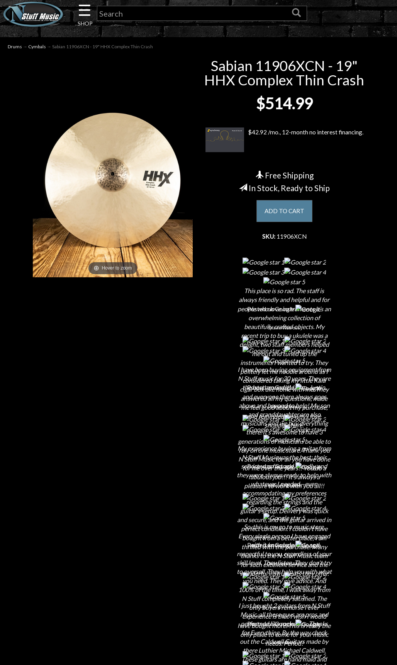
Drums (15, 47)
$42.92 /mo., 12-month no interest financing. (284, 140)
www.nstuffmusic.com (331, 586)
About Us (73, 532)
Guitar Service (73, 626)
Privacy (198, 572)
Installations (74, 613)
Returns (198, 559)
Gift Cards (198, 586)
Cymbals (37, 47)
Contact (74, 545)
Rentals (73, 599)
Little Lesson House (73, 586)
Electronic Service (73, 640)
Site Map (198, 613)
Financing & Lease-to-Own (198, 532)
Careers (73, 559)
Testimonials (198, 599)
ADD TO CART (284, 211)
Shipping (198, 545)
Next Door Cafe (74, 572)
